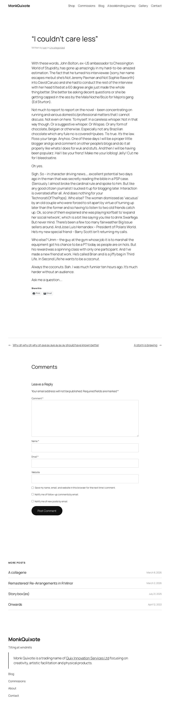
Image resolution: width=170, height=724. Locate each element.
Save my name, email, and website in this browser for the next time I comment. (75, 487)
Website (36, 472)
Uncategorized (57, 47)
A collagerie (17, 572)
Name (35, 441)
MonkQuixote (19, 5)
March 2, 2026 (154, 583)
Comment (37, 398)
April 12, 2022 (155, 604)
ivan (44, 47)
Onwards (15, 604)
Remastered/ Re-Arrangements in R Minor (40, 583)
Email (35, 456)
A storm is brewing (145, 345)
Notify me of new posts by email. (51, 501)
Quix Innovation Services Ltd (87, 658)
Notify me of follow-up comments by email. (57, 494)
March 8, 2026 (154, 572)
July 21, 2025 (155, 593)
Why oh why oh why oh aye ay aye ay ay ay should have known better (56, 345)
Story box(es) (19, 594)
